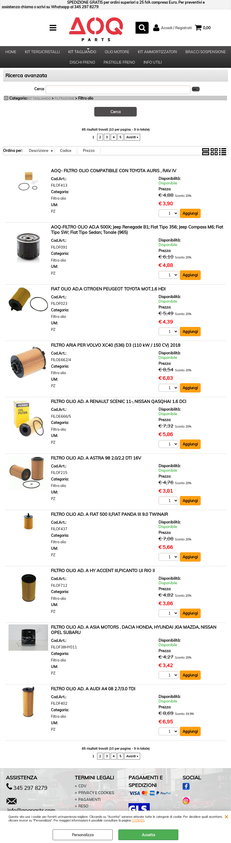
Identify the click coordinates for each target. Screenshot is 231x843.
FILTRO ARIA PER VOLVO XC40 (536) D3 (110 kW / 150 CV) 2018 (115, 352)
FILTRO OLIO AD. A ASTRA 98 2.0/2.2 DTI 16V (96, 464)
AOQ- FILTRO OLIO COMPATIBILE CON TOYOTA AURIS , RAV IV (113, 177)
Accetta (148, 835)
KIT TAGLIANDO (82, 53)
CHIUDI (226, 816)
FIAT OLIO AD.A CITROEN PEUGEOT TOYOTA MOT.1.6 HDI (108, 295)
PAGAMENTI (89, 806)
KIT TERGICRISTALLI (42, 53)
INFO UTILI (153, 67)
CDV (82, 793)
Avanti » (132, 144)
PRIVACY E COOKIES (96, 799)
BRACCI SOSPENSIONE (205, 53)
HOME (10, 53)
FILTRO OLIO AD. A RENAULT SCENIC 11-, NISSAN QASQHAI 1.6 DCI (118, 408)
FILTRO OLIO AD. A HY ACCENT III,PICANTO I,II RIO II (103, 577)
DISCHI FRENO (82, 67)
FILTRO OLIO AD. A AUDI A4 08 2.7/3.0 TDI (93, 695)
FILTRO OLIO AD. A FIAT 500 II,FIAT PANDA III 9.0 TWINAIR (109, 521)
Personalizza (83, 835)
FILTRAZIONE (64, 105)
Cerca (39, 95)
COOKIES (138, 820)
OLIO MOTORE (117, 53)
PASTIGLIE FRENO (119, 67)
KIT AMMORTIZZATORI (157, 53)
